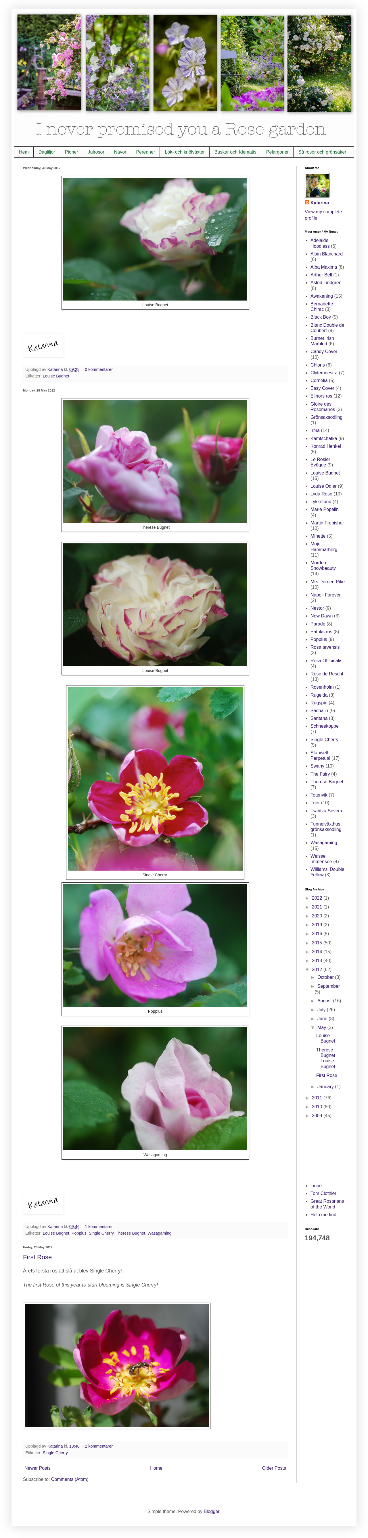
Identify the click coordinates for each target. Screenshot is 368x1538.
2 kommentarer (99, 1446)
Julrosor (96, 152)
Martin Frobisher (327, 522)
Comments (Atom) (70, 1479)
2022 (317, 898)
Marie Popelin (324, 509)
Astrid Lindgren (326, 282)
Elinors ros (321, 396)
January (326, 1086)
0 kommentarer (99, 369)
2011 (317, 1097)
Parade (317, 623)
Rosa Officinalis (326, 660)
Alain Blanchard (326, 253)
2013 (317, 960)
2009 (317, 1115)
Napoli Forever (325, 594)
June (323, 1018)
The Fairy (320, 774)
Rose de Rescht (326, 673)
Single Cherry (101, 1233)
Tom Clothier (323, 1193)
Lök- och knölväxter (185, 152)
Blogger (211, 1511)
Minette (317, 536)
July (322, 1009)
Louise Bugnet (56, 376)
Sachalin (319, 710)
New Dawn (321, 615)
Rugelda (319, 695)
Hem (24, 152)
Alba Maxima (323, 267)
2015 (317, 942)
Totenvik (318, 795)
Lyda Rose (321, 493)
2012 (317, 969)
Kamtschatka (323, 438)
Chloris (317, 365)
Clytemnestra (324, 372)
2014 (317, 951)
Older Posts (274, 1468)
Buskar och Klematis (235, 152)
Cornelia (319, 380)
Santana (319, 718)
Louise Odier (323, 486)
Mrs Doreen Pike (327, 581)
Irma (315, 430)
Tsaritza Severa (326, 810)
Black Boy (320, 317)
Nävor (120, 152)
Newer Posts (37, 1468)
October (326, 977)
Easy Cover (322, 388)
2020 (317, 915)
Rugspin (318, 702)
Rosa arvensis (325, 647)
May (322, 1027)
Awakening (321, 296)
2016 (317, 933)
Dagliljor (47, 152)
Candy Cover (323, 351)
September (328, 986)
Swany (317, 766)
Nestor (317, 608)
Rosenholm (322, 687)
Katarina (55, 369)
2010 (317, 1106)
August (325, 1000)
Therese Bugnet (130, 1233)
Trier (315, 802)
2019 (317, 924)
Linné (316, 1185)
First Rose (37, 1257)
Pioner (71, 152)
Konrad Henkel (325, 446)
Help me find (323, 1214)
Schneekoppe (324, 726)
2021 (317, 906)
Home (156, 1468)
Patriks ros (321, 631)
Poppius (79, 1233)
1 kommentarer (99, 1226)
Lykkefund (320, 501)
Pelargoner (277, 152)
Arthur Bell (321, 274)
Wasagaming (159, 1233)
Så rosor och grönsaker (322, 152)
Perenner (145, 152)
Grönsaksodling (326, 417)
